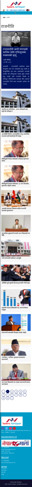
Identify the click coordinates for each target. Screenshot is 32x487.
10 (20, 395)
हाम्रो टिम (3, 472)
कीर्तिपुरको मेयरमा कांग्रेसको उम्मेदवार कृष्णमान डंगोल (15, 160)
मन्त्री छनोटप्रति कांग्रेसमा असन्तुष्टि (11, 258)
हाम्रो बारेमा (3, 470)
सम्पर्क (2, 474)
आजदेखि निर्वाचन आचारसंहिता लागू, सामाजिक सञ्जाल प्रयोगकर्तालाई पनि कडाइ (15, 135)
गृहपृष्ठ (4, 17)
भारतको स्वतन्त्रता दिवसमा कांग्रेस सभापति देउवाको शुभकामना (14, 209)
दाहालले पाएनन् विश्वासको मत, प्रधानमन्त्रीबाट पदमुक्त (15, 309)
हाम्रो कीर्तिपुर (7, 60)
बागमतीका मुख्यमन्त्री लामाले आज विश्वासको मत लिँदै (16, 234)
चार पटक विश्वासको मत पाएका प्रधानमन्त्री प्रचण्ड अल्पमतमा (16, 383)
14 (7, 398)
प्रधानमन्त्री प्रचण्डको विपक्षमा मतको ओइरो (14, 333)
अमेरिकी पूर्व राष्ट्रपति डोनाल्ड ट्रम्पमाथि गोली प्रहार (16, 283)
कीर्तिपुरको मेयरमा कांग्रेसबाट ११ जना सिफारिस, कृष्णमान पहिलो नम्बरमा (15, 185)
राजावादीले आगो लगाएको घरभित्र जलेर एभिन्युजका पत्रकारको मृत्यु (15, 52)
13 (3, 398)
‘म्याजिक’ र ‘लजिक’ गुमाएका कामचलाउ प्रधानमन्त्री (13, 358)
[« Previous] (3, 391)
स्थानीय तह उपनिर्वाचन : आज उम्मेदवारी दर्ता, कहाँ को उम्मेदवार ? (15, 110)
